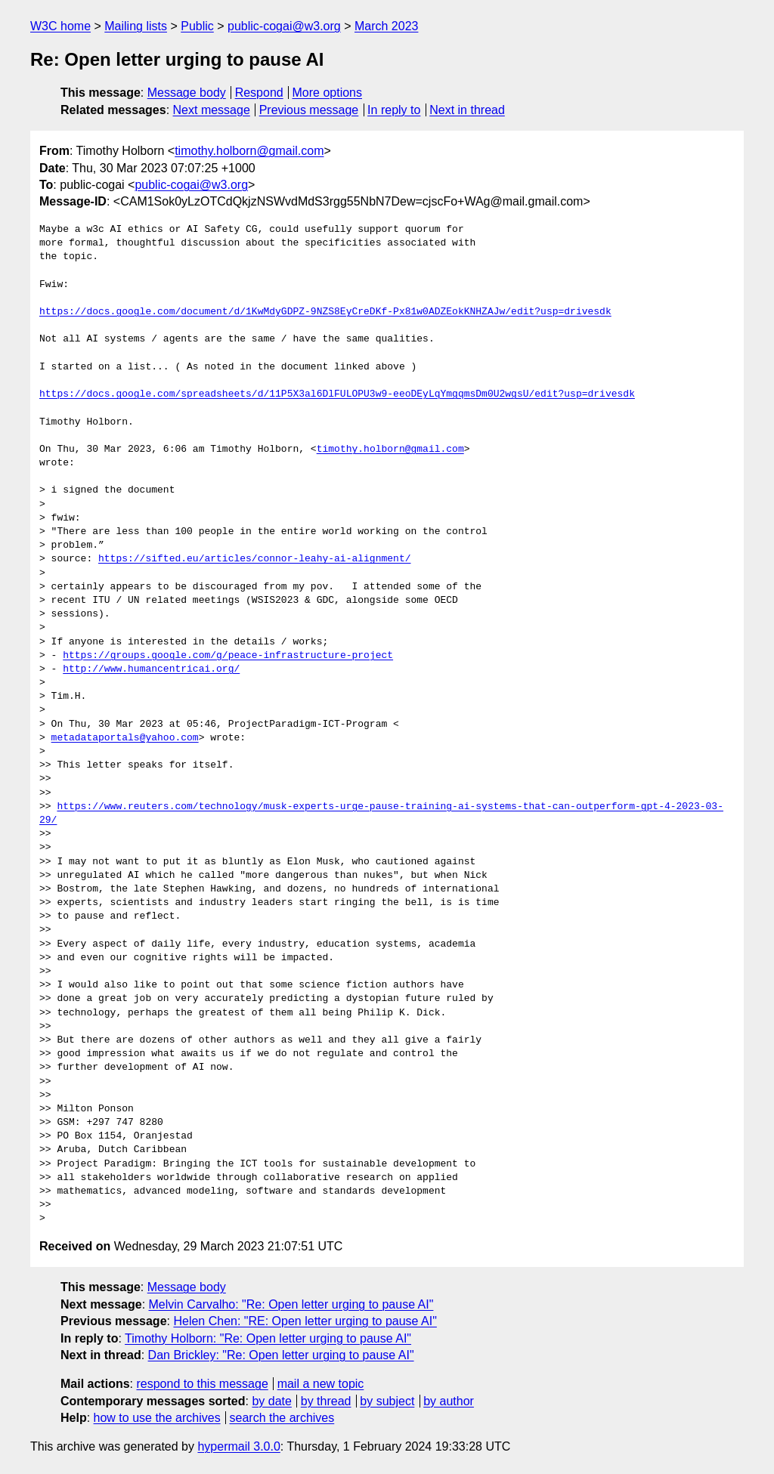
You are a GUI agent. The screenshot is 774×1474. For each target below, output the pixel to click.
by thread (326, 1401)
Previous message (309, 110)
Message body (186, 92)
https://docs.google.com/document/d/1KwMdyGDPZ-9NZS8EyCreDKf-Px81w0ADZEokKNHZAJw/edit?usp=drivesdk (325, 312)
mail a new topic (320, 1383)
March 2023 (386, 26)
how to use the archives (157, 1417)
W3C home (60, 26)
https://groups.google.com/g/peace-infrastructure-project (228, 656)
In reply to (393, 110)
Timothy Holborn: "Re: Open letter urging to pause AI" (268, 1338)
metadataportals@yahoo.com (125, 738)
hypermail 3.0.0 (238, 1446)
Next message (211, 110)
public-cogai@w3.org (284, 26)
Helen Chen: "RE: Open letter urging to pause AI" (304, 1321)
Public (197, 26)
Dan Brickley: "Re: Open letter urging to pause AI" (281, 1355)
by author (448, 1401)
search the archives (282, 1417)
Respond (259, 92)
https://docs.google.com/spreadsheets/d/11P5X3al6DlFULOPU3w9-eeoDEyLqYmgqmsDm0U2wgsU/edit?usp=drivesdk (337, 394)
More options (328, 92)
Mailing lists (135, 26)
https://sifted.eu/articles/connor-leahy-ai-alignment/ (254, 559)
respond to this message (202, 1383)
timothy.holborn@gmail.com (249, 150)
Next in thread (467, 110)
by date (271, 1401)
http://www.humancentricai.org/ (151, 669)
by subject (387, 1401)
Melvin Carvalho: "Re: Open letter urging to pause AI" (291, 1304)
